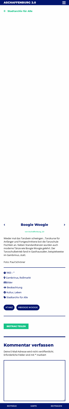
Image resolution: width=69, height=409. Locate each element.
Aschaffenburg (20, 2)
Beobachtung (14, 287)
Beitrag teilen (16, 326)
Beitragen (56, 406)
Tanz (10, 307)
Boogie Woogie (29, 307)
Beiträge (12, 406)
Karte (34, 406)
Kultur (9, 292)
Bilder (9, 282)
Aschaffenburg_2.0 (36, 232)
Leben (18, 292)
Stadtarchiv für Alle (20, 11)
